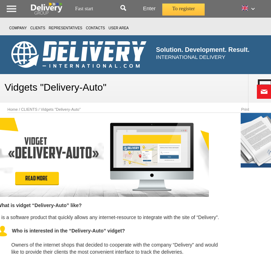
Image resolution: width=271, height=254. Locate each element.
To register (183, 8)
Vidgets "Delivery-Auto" (60, 109)
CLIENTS (37, 28)
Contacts (95, 28)
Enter (149, 8)
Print (245, 109)
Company (18, 28)
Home (12, 109)
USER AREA (119, 28)
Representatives (65, 28)
